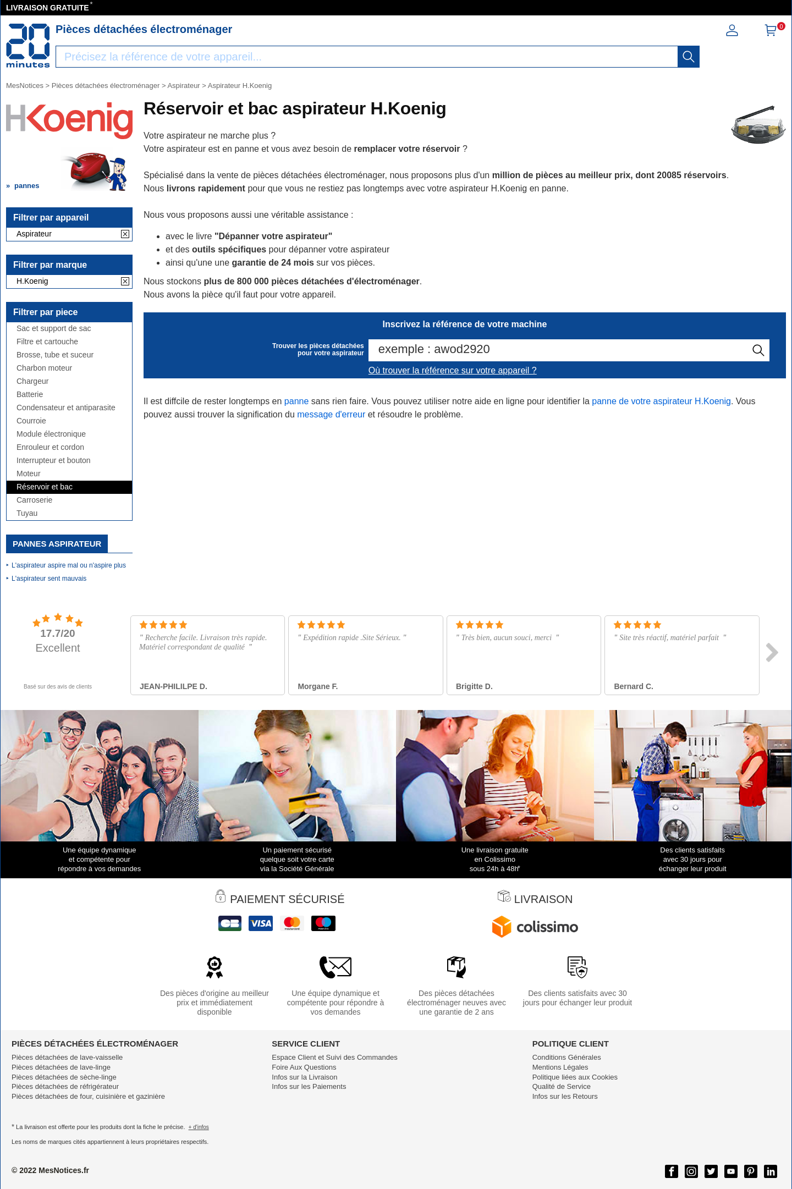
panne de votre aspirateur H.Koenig (661, 401)
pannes (27, 185)
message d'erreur (331, 414)
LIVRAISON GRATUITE (47, 7)
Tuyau (26, 513)
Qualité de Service (561, 1086)
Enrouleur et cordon (50, 447)
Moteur (28, 474)
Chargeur (32, 381)
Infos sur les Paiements (309, 1086)
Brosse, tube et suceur (55, 355)
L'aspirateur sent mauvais (49, 578)
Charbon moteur (44, 368)
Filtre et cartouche (47, 342)
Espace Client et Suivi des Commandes (334, 1057)
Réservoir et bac (44, 487)
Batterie (29, 394)
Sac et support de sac (53, 328)
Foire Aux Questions (304, 1067)
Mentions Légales (560, 1067)
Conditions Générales (566, 1057)
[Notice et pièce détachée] (28, 46)
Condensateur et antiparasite (66, 408)
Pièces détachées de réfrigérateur (65, 1086)
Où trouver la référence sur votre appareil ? (453, 370)
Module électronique (51, 434)
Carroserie (34, 500)
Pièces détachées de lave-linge (61, 1067)
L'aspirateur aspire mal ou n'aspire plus (69, 565)
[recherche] (689, 57)
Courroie (31, 421)
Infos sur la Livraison (304, 1077)
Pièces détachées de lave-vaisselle (67, 1057)
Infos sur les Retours (565, 1096)
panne (296, 401)
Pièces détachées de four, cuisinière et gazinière (88, 1096)
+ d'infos (199, 1127)
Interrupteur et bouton (53, 460)
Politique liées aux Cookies (575, 1077)
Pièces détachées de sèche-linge (64, 1077)
